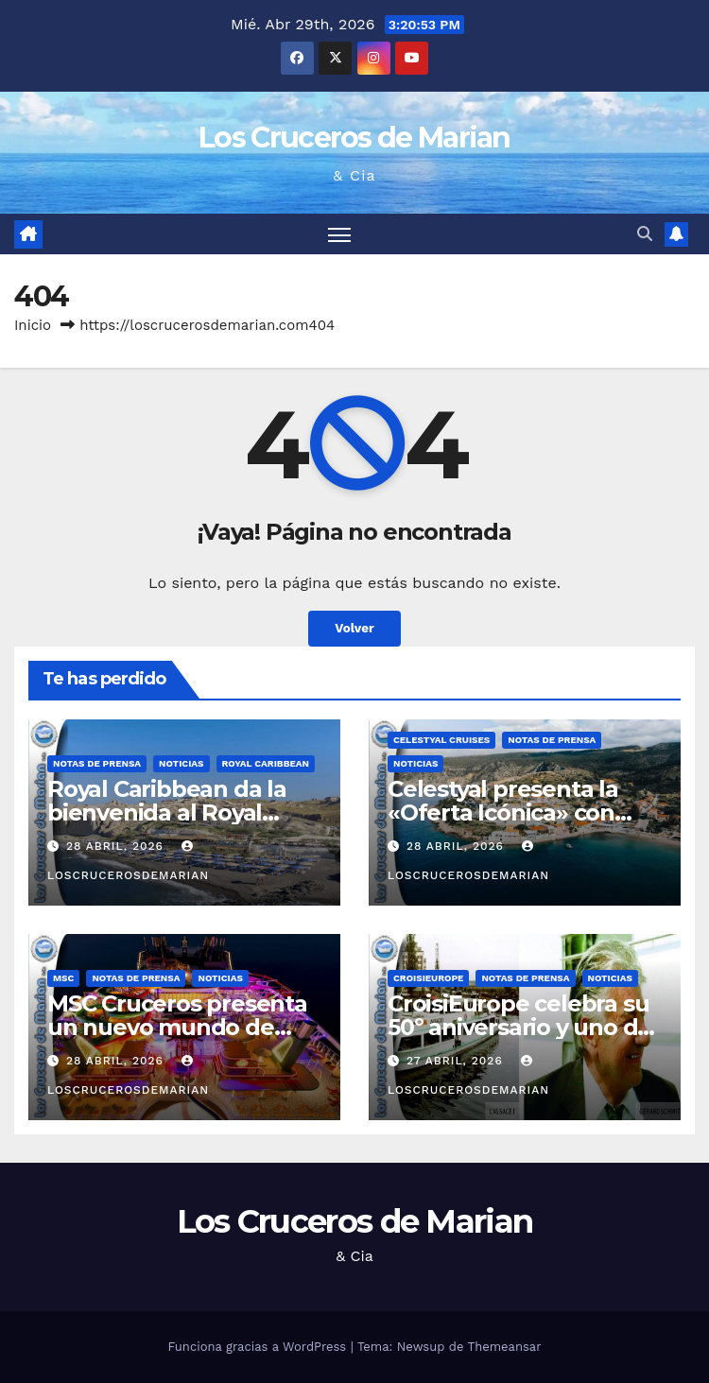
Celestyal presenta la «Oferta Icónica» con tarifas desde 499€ (503, 812)
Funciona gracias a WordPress (258, 1347)
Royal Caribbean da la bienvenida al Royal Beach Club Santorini (166, 812)
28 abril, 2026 (117, 846)
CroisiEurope (428, 978)
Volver (354, 628)
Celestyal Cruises (441, 740)
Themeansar (505, 1347)
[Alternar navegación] (339, 234)
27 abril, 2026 (457, 1060)
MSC (63, 978)
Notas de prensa (97, 763)
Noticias (181, 763)
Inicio (32, 325)
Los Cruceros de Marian (354, 137)
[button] (644, 234)
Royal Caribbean (266, 763)
